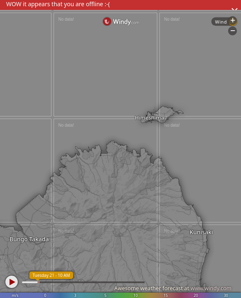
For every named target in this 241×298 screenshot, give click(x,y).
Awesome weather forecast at (172, 288)
